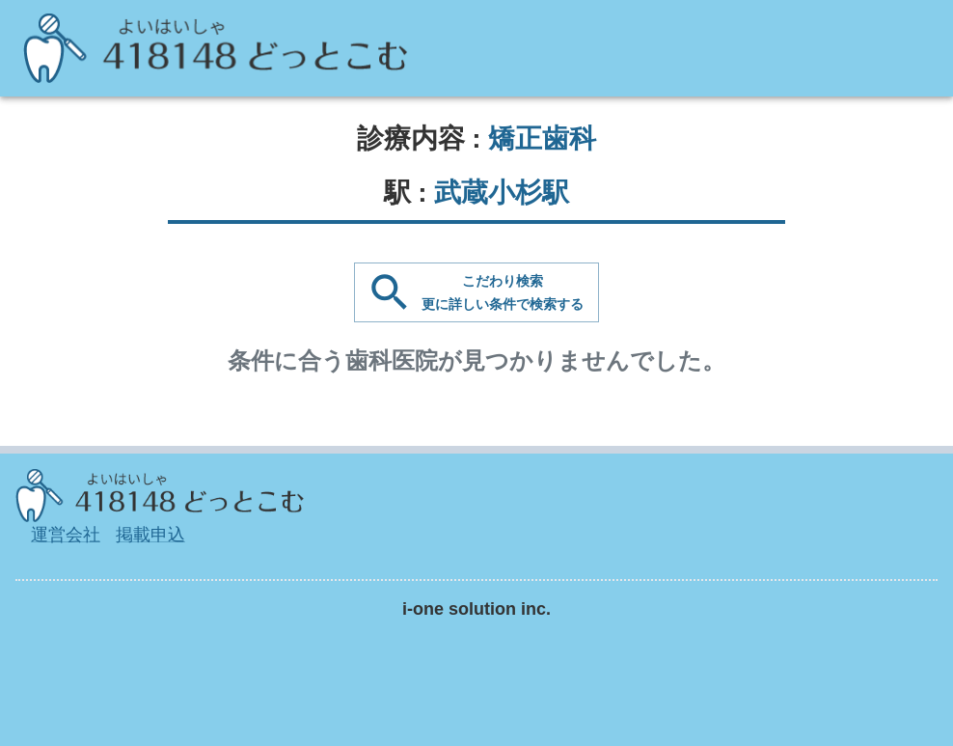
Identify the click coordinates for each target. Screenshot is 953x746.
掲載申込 (150, 534)
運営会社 (65, 534)
